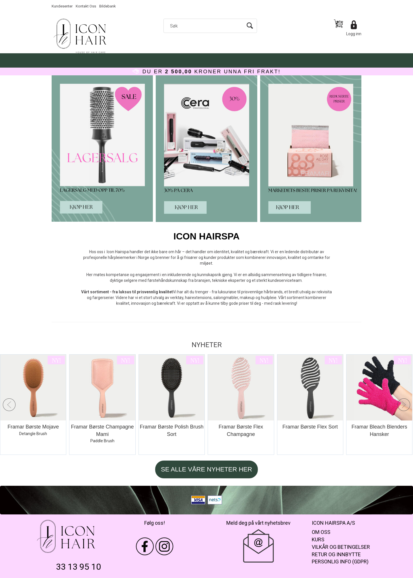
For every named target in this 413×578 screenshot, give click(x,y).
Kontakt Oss (86, 6)
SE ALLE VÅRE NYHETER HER (206, 469)
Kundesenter (62, 6)
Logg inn (353, 34)
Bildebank (107, 6)
